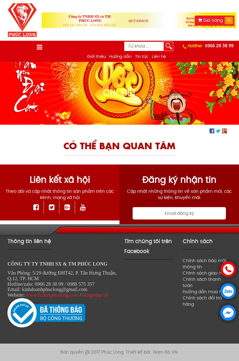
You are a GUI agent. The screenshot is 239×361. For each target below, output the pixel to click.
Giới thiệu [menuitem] (96, 56)
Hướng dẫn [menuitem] (120, 56)
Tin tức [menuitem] (141, 56)
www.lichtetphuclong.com (52, 295)
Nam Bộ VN (165, 352)
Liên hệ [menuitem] (159, 56)
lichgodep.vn (95, 295)
